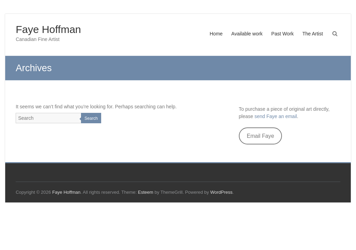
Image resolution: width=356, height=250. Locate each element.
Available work (246, 33)
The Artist (312, 33)
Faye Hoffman (48, 29)
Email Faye (260, 136)
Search (91, 118)
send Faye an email (275, 116)
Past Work (282, 33)
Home (216, 33)
